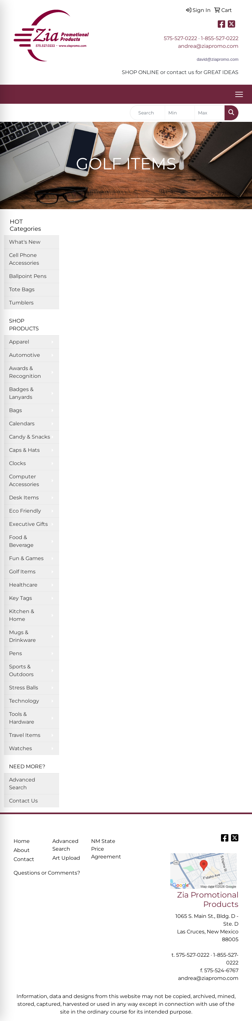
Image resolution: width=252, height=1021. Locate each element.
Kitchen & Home (21, 615)
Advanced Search (22, 784)
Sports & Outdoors (21, 670)
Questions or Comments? (47, 873)
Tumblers (21, 303)
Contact (24, 859)
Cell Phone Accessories (24, 259)
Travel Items (24, 735)
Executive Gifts (28, 524)
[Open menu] (239, 94)
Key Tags (20, 598)
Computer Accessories (24, 480)
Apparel (19, 342)
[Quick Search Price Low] (180, 112)
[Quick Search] (147, 112)
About (22, 850)
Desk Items (24, 498)
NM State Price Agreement (106, 849)
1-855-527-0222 (219, 38)
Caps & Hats (24, 450)
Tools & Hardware (21, 718)
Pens (15, 653)
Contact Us (23, 801)
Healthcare (23, 585)
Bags (15, 410)
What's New (24, 242)
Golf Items (22, 572)
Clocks (17, 463)
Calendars (22, 423)
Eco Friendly (25, 511)
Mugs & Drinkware (22, 636)
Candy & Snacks (29, 437)
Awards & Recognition (25, 372)
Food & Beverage (21, 541)
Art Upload (66, 858)
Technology (24, 701)
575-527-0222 (180, 38)
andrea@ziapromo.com (208, 46)
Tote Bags (22, 289)
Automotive (24, 355)
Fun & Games (26, 558)
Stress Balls (23, 688)
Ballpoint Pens (28, 276)
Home (22, 841)
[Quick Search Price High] (209, 112)
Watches (20, 748)
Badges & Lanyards (21, 393)
